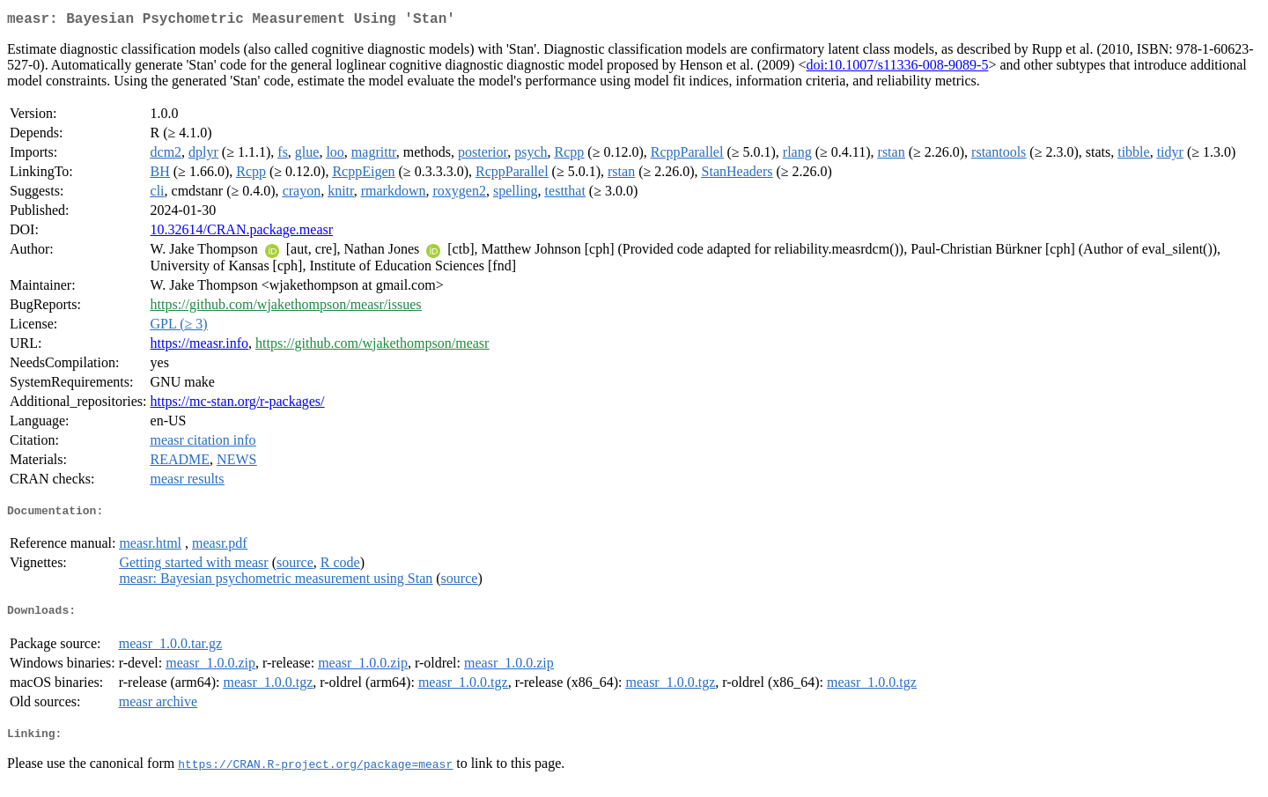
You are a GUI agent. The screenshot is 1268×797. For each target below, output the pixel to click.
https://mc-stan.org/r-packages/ (238, 404)
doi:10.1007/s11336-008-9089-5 (897, 68)
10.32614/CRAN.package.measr (242, 232)
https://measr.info (200, 346)
